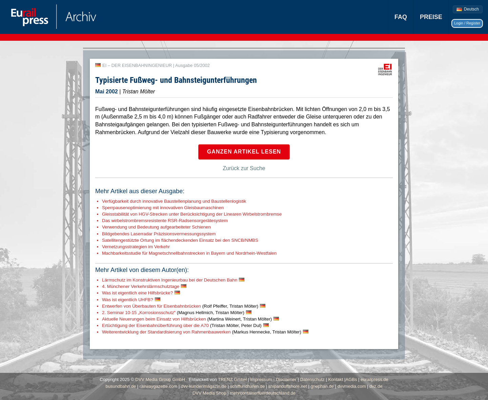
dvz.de (375, 386)
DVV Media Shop (209, 393)
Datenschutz (312, 379)
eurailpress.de (374, 379)
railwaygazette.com (158, 386)
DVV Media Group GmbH (160, 379)
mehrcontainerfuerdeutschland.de (263, 393)
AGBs (351, 379)
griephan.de (322, 386)
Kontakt (335, 379)
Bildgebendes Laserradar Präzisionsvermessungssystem (159, 233)
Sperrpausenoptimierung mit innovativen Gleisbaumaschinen (163, 207)
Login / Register (467, 23)
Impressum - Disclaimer (273, 379)
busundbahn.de (121, 386)
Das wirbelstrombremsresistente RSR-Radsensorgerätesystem (165, 220)
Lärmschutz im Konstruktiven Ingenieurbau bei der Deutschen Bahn (169, 280)
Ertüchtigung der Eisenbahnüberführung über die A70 (182, 325)
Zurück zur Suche (244, 168)
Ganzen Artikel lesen (244, 151)
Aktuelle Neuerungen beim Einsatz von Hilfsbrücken (187, 319)
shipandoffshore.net (287, 386)
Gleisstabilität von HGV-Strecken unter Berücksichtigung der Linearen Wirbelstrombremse (192, 214)
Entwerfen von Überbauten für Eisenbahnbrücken (180, 306)
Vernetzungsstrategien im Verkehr (136, 246)
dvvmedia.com (352, 386)
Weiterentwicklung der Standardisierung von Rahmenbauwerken (201, 331)
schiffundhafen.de (247, 386)
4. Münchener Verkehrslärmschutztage (140, 286)
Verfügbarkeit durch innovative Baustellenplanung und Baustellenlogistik (174, 201)
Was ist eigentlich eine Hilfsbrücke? (137, 292)
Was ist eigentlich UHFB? (127, 299)
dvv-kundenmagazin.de (203, 386)
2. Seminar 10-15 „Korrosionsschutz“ (173, 312)
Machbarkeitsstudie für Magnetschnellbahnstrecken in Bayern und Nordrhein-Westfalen (189, 253)
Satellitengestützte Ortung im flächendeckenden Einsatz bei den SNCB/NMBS (180, 240)
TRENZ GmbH (232, 379)
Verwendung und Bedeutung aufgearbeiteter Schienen (156, 227)
